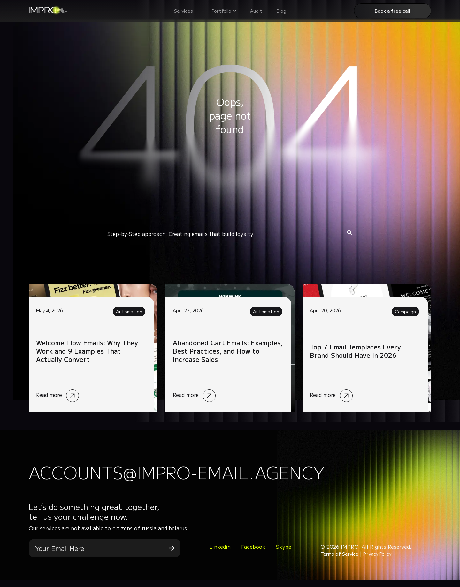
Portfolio (221, 11)
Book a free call (392, 11)
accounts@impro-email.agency (226, 475)
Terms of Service (339, 560)
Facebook (253, 553)
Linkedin (220, 553)
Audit (256, 11)
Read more (93, 348)
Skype (283, 553)
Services (183, 11)
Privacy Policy (377, 560)
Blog (281, 11)
